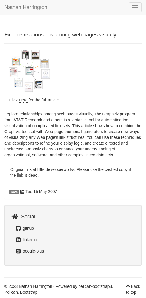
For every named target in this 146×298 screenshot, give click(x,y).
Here (23, 100)
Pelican (11, 292)
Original (17, 169)
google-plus (30, 251)
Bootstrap (29, 292)
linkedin (26, 239)
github (25, 228)
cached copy (116, 169)
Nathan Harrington (25, 7)
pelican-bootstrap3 (95, 286)
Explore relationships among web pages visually (60, 35)
